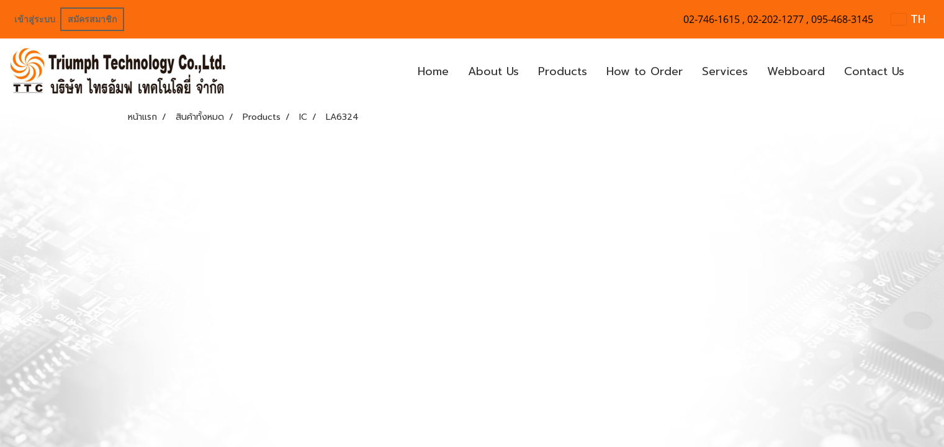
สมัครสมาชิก (92, 19)
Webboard (796, 71)
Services (725, 71)
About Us (493, 71)
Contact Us (874, 71)
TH (908, 19)
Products (562, 71)
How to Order (644, 71)
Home (433, 71)
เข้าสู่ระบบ (34, 19)
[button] (925, 72)
